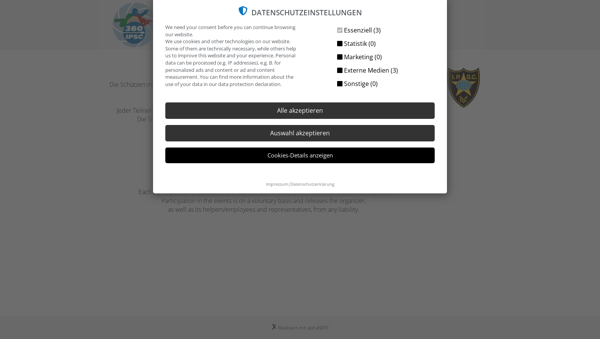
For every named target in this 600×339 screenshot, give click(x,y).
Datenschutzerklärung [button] (312, 184)
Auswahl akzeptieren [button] (300, 133)
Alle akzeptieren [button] (300, 110)
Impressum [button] (277, 184)
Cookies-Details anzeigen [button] (300, 155)
